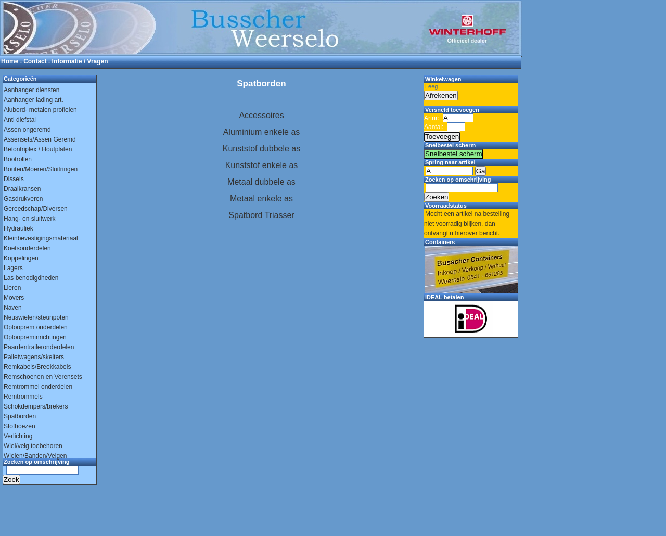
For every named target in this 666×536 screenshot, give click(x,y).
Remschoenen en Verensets (43, 376)
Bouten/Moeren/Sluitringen (41, 169)
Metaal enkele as (261, 198)
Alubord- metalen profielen (40, 109)
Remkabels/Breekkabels (37, 367)
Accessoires (261, 115)
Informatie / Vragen (80, 61)
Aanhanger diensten (31, 90)
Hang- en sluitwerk (29, 218)
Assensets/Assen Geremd (40, 139)
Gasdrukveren (23, 198)
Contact (35, 61)
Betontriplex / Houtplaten (38, 149)
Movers (14, 297)
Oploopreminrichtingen (35, 337)
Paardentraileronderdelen (39, 347)
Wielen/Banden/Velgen (35, 456)
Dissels (14, 179)
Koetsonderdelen (27, 248)
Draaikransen (22, 189)
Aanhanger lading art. (33, 100)
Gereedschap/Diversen (36, 208)
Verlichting (18, 436)
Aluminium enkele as (261, 131)
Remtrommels (23, 396)
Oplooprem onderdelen (36, 327)
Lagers (13, 268)
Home (9, 61)
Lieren (12, 287)
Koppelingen (21, 258)
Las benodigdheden (31, 278)
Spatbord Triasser (261, 215)
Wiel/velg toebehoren (33, 446)
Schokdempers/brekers (36, 406)
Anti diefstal (20, 119)
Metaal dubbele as (261, 181)
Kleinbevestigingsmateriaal (41, 238)
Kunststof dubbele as (261, 148)
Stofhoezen (19, 426)
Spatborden (20, 416)
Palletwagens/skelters (34, 357)
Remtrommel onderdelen (38, 386)
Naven (13, 307)
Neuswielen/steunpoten (36, 317)
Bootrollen (18, 159)
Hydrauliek (18, 228)
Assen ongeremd (27, 129)
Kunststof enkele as (261, 165)
